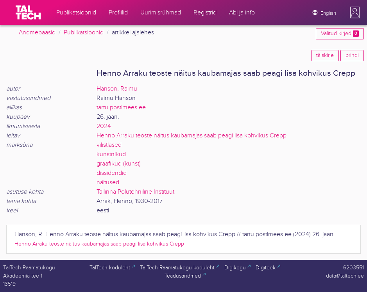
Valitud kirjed (340, 33)
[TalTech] (28, 12)
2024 (104, 126)
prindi (352, 55)
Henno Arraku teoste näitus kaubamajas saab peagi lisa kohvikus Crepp (191, 135)
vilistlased (109, 145)
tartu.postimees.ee (121, 107)
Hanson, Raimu (117, 89)
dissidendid (112, 173)
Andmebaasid (37, 32)
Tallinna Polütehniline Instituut (135, 192)
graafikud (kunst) (119, 163)
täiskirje (325, 55)
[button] (355, 12)
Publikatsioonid (84, 32)
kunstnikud (111, 154)
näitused (108, 182)
